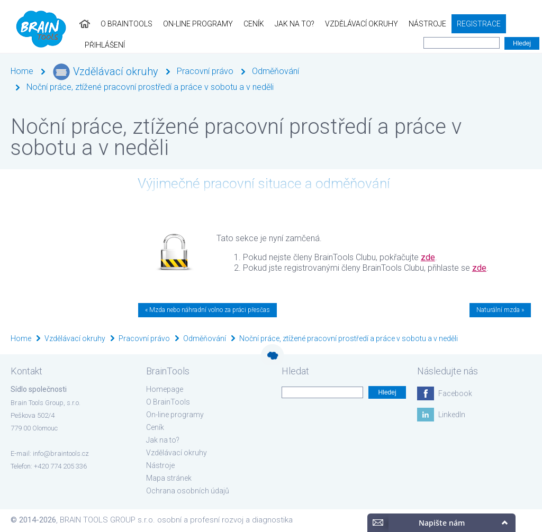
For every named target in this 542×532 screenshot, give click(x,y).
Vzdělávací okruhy (346, 24)
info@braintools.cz (61, 453)
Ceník (239, 24)
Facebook (455, 393)
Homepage (164, 389)
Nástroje (412, 24)
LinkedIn (451, 414)
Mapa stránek (169, 478)
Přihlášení (516, 24)
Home (22, 71)
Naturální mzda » (500, 310)
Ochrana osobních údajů (187, 491)
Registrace (464, 24)
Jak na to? (280, 24)
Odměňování (275, 71)
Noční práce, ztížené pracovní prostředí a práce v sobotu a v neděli (150, 87)
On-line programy (183, 24)
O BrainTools (112, 24)
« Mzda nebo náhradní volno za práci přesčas (207, 310)
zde (428, 257)
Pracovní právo (205, 71)
